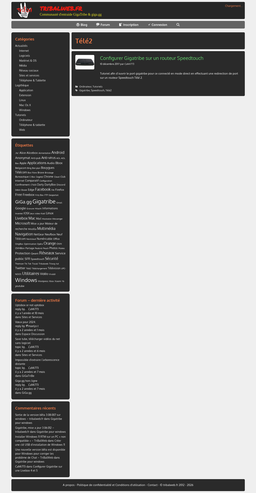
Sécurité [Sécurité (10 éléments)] (51, 258)
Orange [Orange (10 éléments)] (50, 243)
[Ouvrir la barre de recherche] (178, 25)
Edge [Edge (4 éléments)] (31, 189)
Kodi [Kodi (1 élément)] (43, 213)
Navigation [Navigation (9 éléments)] (24, 234)
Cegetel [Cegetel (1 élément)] (39, 176)
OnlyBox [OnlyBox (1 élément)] (19, 244)
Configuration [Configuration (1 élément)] (45, 180)
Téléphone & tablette (32, 124)
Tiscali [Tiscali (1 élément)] (35, 263)
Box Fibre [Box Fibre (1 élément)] (32, 172)
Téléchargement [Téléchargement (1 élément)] (39, 268)
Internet (24, 50)
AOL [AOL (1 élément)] (58, 158)
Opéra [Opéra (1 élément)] (40, 244)
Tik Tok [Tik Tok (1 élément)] (27, 263)
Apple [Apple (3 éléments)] (23, 163)
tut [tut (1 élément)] (57, 263)
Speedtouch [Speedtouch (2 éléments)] (37, 258)
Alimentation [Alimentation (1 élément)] (45, 153)
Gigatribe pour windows (51, 431)
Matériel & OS (27, 60)
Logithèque (22, 85)
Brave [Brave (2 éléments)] (41, 172)
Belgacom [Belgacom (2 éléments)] (20, 167)
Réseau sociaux (28, 70)
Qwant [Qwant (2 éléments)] (35, 253)
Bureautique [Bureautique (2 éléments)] (22, 176)
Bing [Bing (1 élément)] (29, 168)
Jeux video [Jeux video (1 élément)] (35, 213)
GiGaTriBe (28, 375)
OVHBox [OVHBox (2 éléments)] (20, 248)
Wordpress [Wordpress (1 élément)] (43, 281)
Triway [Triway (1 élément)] (52, 263)
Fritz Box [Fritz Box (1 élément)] (39, 195)
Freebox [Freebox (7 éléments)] (29, 194)
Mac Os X (25, 105)
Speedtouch (97, 90)
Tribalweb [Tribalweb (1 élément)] (43, 263)
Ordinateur (85, 86)
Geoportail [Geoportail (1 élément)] (53, 195)
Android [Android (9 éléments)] (57, 152)
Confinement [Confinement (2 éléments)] (22, 184)
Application (26, 90)
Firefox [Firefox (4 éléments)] (59, 189)
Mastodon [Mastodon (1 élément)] (47, 219)
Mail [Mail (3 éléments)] (38, 218)
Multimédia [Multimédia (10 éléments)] (46, 228)
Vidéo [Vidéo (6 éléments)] (44, 274)
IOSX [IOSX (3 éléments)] (26, 213)
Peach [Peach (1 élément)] (46, 248)
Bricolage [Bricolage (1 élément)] (49, 172)
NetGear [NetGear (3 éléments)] (39, 234)
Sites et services (29, 75)
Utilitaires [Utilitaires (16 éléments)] (30, 273)
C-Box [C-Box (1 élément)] (32, 176)
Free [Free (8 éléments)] (18, 194)
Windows (25, 110)
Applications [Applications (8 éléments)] (36, 163)
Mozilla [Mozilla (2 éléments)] (32, 228)
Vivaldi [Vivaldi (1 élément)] (52, 274)
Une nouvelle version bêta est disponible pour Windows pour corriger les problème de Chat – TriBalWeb (40, 453)
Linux (22, 100)
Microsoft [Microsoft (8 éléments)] (22, 223)
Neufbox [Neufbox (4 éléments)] (50, 234)
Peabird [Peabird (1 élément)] (38, 248)
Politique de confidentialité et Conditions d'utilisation (111, 485)
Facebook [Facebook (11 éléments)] (43, 189)
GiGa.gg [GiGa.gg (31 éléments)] (23, 202)
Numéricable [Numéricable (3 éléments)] (44, 238)
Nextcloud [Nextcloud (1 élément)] (31, 239)
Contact (153, 485)
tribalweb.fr (61, 8)
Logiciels (24, 55)
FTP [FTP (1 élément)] (46, 195)
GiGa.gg (27, 392)
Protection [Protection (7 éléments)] (22, 253)
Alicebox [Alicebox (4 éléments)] (32, 153)
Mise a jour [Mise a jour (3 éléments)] (37, 223)
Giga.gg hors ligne (26, 380)
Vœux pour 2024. (25, 322)
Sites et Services (32, 317)
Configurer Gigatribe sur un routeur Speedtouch (151, 58)
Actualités (21, 45)
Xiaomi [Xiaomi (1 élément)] (58, 281)
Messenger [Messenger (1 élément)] (57, 219)
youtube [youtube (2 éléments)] (19, 285)
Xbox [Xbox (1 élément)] (51, 281)
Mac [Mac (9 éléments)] (31, 218)
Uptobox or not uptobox (29, 305)
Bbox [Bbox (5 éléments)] (58, 163)
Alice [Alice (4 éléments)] (23, 153)
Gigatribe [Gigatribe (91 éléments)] (44, 201)
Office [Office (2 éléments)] (56, 238)
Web (22, 129)
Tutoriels (97, 86)
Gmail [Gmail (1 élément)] (59, 202)
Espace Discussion (33, 334)
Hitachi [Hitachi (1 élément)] (38, 208)
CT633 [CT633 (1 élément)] (33, 184)
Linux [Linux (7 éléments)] (50, 213)
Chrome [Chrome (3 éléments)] (48, 176)
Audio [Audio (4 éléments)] (51, 163)
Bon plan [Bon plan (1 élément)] (36, 168)
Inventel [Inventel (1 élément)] (19, 213)
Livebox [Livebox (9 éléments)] (21, 218)
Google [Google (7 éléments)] (20, 208)
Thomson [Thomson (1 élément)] (19, 263)
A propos (69, 485)
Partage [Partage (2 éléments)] (29, 248)
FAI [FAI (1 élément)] (52, 190)
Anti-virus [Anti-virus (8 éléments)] (48, 158)
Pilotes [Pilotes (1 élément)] (61, 248)
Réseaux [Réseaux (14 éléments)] (46, 252)
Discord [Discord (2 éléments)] (61, 184)
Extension (25, 95)
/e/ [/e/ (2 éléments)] (17, 152)
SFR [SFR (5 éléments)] (27, 259)
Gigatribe (84, 90)
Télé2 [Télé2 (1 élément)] (28, 268)
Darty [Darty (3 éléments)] (40, 184)
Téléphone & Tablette (32, 80)
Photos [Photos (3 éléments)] (53, 248)
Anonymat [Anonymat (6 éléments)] (22, 158)
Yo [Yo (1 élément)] (63, 281)
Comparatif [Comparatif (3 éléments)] (32, 180)
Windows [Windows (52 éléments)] (26, 280)
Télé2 (109, 90)
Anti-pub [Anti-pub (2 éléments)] (36, 158)
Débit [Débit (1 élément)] (17, 190)
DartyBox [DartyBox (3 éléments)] (50, 184)
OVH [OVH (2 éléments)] (59, 243)
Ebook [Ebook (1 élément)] (24, 190)
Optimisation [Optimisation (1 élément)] (30, 244)
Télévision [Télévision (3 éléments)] (54, 268)
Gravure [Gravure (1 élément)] (30, 208)
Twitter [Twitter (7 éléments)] (20, 268)
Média (23, 65)
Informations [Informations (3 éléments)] (50, 208)
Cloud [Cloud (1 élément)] (57, 176)
